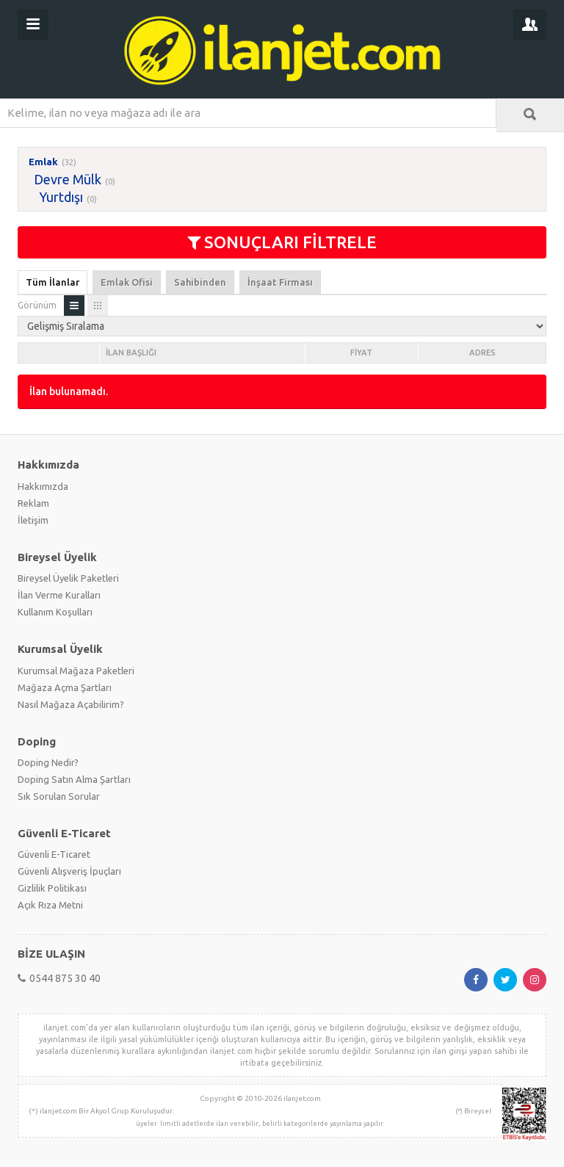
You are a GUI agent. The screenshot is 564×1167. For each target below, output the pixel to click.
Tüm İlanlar (52, 282)
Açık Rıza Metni (50, 905)
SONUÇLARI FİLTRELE (282, 242)
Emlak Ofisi (127, 282)
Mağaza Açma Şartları (65, 687)
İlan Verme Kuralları (59, 595)
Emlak (43, 161)
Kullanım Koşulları (55, 612)
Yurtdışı (61, 196)
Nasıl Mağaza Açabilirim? (71, 704)
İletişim (33, 520)
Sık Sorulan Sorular (59, 796)
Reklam (33, 503)
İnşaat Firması (280, 282)
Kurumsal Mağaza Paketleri (76, 670)
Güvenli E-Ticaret (54, 854)
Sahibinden (200, 282)
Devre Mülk (67, 179)
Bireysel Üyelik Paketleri (68, 578)
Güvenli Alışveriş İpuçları (69, 871)
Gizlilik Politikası (52, 888)
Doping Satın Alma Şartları (74, 779)
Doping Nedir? (48, 762)
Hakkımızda (43, 486)
